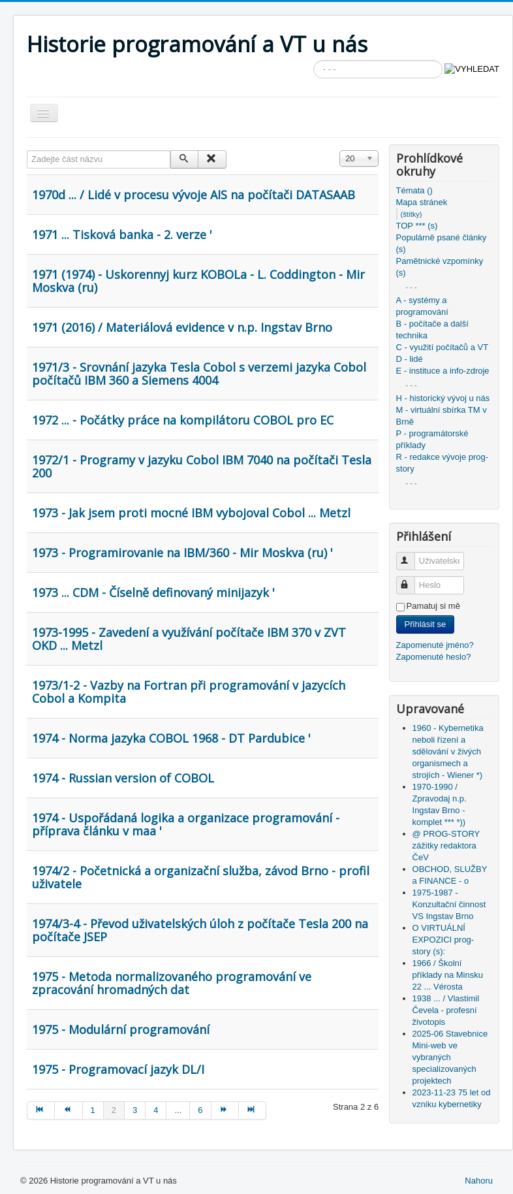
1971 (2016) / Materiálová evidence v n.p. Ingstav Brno (182, 327)
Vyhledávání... (313, 60)
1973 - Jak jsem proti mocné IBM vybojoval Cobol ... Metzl (191, 513)
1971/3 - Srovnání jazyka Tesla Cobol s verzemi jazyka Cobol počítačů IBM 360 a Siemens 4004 (199, 373)
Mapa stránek (422, 202)
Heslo (411, 579)
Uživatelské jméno (411, 555)
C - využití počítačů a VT (442, 347)
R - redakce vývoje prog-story (442, 463)
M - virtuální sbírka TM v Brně (441, 416)
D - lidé (409, 359)
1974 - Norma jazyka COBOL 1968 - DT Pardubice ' (171, 738)
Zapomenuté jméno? (435, 645)
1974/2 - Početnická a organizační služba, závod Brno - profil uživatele (200, 877)
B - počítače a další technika (432, 329)
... (177, 1110)
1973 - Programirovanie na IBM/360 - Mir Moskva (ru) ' (182, 552)
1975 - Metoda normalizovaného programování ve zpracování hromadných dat (171, 983)
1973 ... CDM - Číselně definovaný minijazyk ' (153, 592)
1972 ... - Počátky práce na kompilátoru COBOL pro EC (183, 420)
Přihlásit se (425, 624)
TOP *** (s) (417, 226)
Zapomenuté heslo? (433, 657)
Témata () (414, 190)
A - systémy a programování (422, 306)
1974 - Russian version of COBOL (123, 778)
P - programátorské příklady (432, 439)
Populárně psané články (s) (441, 243)
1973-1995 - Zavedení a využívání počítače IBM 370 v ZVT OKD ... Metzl (189, 638)
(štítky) (411, 214)
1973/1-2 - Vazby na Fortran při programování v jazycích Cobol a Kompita (188, 691)
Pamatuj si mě (433, 606)
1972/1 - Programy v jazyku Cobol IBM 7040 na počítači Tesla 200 (201, 466)
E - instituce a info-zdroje (443, 371)
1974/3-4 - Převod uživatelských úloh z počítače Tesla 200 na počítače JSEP (200, 930)
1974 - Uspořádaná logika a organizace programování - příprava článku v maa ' (185, 824)
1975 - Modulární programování (121, 1029)
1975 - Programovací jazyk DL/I (118, 1069)
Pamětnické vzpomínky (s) (440, 267)
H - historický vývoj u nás (443, 398)
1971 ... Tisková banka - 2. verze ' (122, 234)
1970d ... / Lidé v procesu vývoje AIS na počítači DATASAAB (193, 194)
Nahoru (479, 1181)
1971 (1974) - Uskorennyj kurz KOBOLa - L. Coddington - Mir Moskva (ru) (198, 280)
